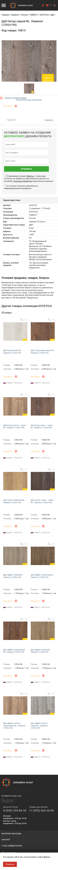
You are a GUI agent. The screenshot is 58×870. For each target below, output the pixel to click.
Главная (5, 15)
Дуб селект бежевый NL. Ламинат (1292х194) (14, 501)
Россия (24, 15)
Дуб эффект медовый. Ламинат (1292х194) (40, 651)
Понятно (10, 864)
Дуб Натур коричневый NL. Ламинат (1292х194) (42, 351)
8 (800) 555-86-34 (14, 810)
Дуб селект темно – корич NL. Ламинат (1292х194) (42, 501)
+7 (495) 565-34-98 (41, 810)
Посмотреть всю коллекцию (29, 99)
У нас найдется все (12, 846)
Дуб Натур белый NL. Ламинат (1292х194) (12, 351)
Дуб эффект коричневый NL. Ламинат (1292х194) (14, 651)
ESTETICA (44, 15)
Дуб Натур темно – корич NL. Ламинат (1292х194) (42, 426)
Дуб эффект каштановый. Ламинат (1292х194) (42, 576)
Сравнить (49, 120)
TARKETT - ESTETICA (12, 383)
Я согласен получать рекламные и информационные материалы (21, 187)
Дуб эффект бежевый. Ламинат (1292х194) (13, 576)
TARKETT (34, 15)
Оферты (30, 176)
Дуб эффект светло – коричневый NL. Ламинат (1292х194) (14, 725)
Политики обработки (22, 181)
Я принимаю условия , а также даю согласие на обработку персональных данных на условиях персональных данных (28, 178)
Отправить (26, 169)
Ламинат (15, 15)
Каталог (6, 839)
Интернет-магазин (11, 833)
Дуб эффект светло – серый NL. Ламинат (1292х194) (40, 725)
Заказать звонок (42, 5)
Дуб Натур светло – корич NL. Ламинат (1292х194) (14, 426)
